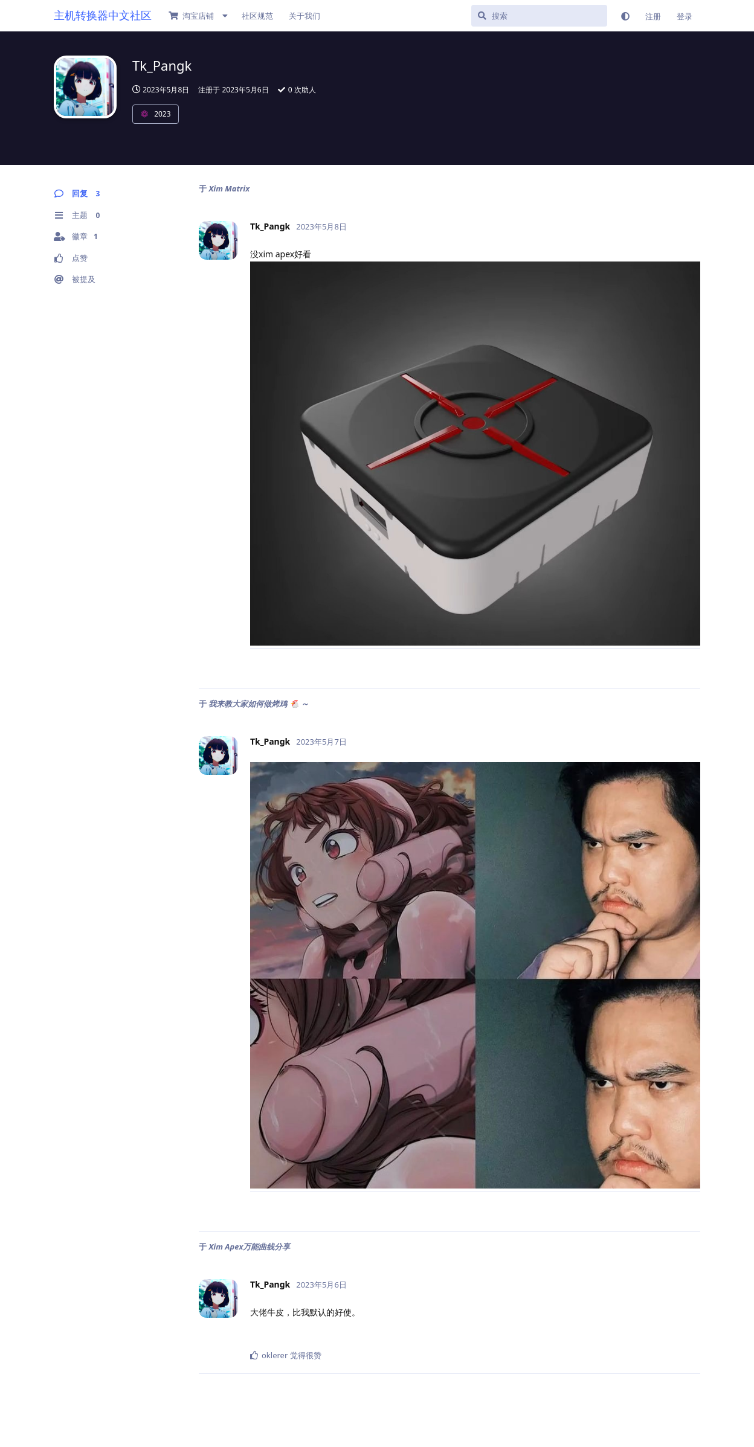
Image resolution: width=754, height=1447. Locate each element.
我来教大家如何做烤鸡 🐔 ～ (258, 703)
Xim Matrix (229, 188)
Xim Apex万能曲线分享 (249, 1246)
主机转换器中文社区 (103, 15)
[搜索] (539, 16)
